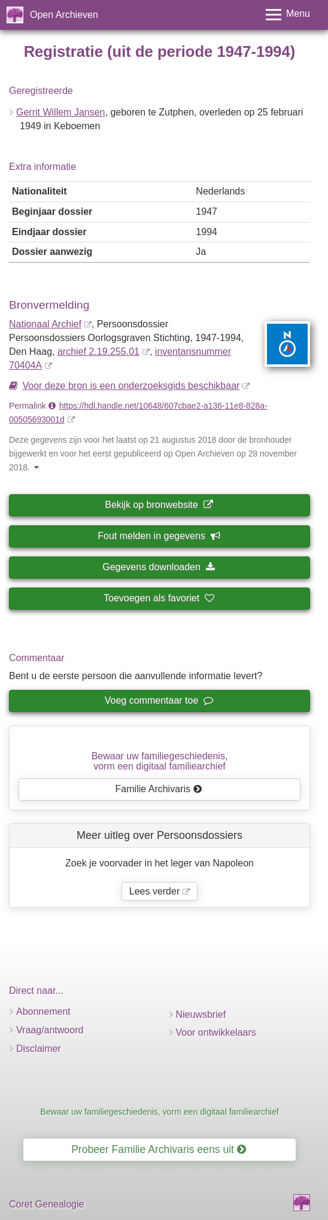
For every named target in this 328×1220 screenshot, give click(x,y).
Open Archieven (64, 15)
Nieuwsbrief (201, 1014)
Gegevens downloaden (158, 567)
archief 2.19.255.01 (98, 351)
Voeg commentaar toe (158, 700)
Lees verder (154, 891)
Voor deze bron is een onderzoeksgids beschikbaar (130, 386)
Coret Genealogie (46, 1204)
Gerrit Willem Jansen (60, 112)
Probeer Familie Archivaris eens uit (158, 1149)
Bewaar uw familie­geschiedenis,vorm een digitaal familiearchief (160, 761)
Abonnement (43, 1011)
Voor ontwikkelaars (216, 1032)
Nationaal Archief (45, 324)
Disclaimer (38, 1048)
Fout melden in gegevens (159, 536)
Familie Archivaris (159, 789)
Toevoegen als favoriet (159, 598)
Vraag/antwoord (49, 1030)
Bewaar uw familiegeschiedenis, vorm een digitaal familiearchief (159, 1111)
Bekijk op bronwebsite (158, 505)
